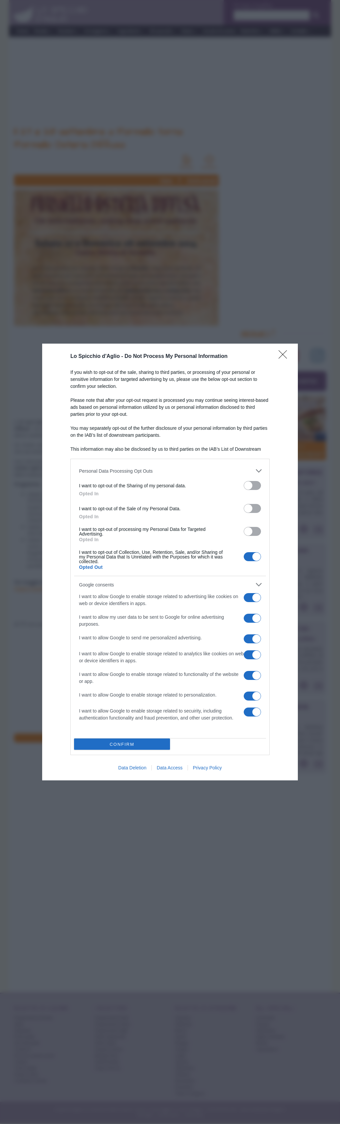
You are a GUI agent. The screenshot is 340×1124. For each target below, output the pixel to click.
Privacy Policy (207, 767)
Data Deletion (132, 767)
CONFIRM (122, 744)
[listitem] (170, 470)
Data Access (170, 767)
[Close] (285, 356)
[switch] (252, 485)
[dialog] (170, 562)
